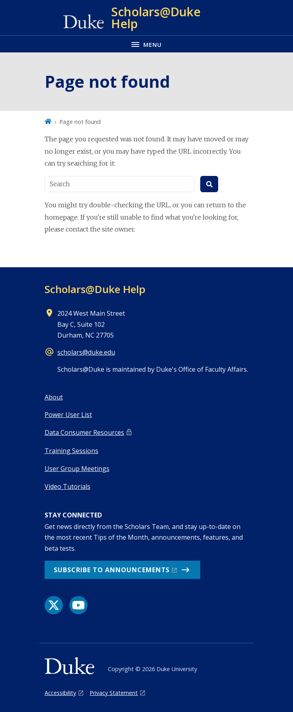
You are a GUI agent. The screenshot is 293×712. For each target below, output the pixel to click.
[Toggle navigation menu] (146, 43)
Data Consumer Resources (84, 432)
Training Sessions (71, 450)
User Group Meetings (77, 468)
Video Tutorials (67, 486)
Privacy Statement (114, 693)
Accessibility (60, 693)
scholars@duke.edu (86, 352)
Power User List (68, 414)
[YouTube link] (78, 605)
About (54, 397)
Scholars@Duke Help (95, 289)
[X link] (54, 605)
